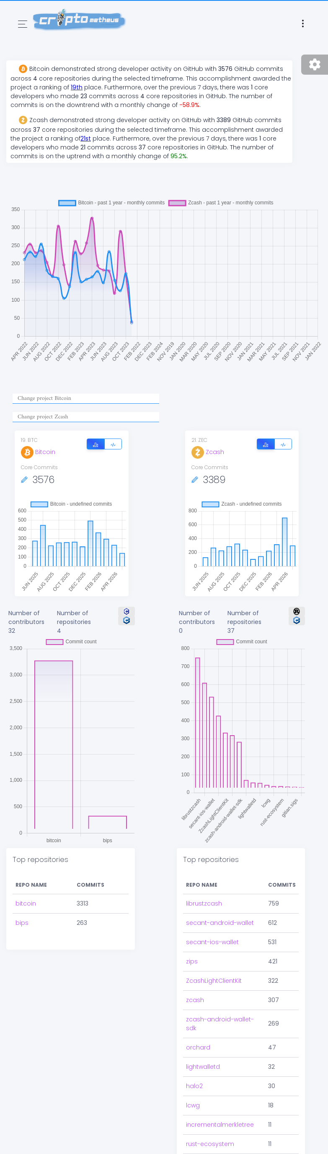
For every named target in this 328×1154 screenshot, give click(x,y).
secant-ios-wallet (212, 942)
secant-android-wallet (220, 923)
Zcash (207, 452)
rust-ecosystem (210, 1144)
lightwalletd (203, 1067)
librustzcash (204, 903)
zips (192, 961)
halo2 (194, 1086)
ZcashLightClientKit (214, 980)
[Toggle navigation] (23, 24)
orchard (198, 1047)
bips (21, 923)
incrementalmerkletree (220, 1124)
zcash (195, 1000)
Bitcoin (38, 452)
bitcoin (25, 903)
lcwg (193, 1105)
